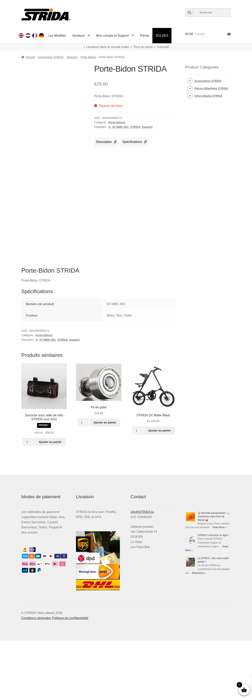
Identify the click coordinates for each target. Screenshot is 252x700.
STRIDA (135, 127)
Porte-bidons (88, 57)
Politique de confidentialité (70, 618)
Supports (72, 57)
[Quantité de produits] (28, 442)
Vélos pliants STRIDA (208, 95)
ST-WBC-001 (120, 127)
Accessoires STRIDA (51, 57)
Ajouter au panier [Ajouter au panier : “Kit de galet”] (105, 422)
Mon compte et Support (112, 35)
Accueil (30, 57)
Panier (144, 35)
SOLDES (162, 35)
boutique (78, 35)
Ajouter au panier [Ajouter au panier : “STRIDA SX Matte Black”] (159, 430)
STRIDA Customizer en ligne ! (213, 535)
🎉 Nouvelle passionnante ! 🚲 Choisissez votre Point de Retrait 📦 (214, 516)
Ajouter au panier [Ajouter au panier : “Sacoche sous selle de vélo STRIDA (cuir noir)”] (50, 442)
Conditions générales (36, 618)
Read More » (219, 527)
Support (147, 127)
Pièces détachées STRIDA (211, 88)
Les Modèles (57, 35)
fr (110, 127)
